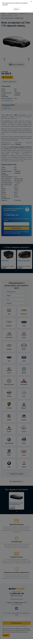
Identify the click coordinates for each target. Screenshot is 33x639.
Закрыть (16, 9)
